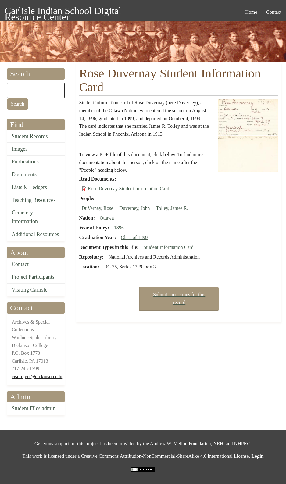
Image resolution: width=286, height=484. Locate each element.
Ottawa (107, 217)
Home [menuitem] (251, 12)
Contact (20, 264)
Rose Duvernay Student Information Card (129, 188)
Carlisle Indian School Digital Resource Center (63, 11)
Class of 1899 (134, 237)
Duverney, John (134, 208)
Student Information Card (168, 247)
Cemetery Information (25, 217)
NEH (218, 443)
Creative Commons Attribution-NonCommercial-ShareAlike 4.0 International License (165, 456)
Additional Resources (35, 234)
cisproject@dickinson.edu (37, 376)
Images (19, 149)
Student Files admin (33, 408)
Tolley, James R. (172, 208)
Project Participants (33, 277)
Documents (24, 174)
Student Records (30, 136)
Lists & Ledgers (29, 187)
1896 (119, 227)
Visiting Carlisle (29, 290)
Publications (25, 162)
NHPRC (242, 443)
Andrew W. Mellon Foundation (180, 443)
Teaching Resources (33, 200)
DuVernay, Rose (97, 208)
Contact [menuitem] (273, 12)
